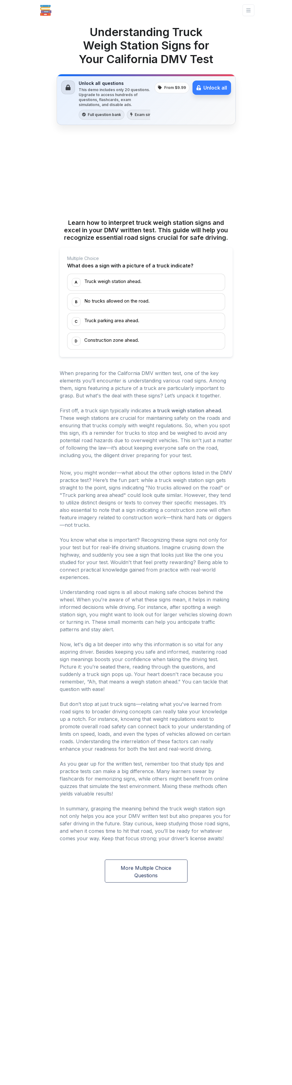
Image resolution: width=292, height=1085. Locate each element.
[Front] (45, 10)
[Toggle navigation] (248, 10)
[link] (146, 99)
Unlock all (212, 88)
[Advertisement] (146, 172)
